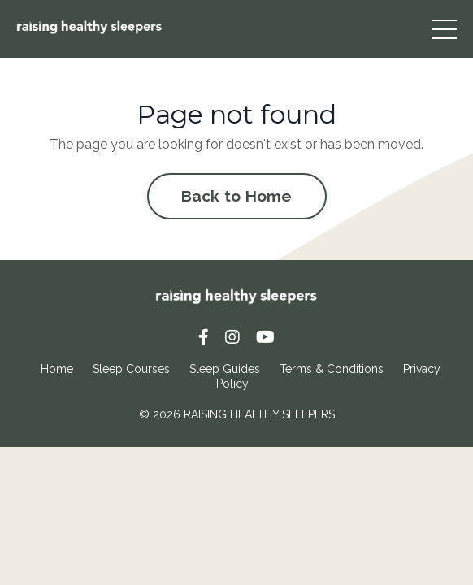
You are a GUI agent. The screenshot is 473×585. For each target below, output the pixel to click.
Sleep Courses (131, 368)
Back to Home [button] (237, 196)
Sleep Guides (224, 368)
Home (57, 368)
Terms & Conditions (332, 368)
